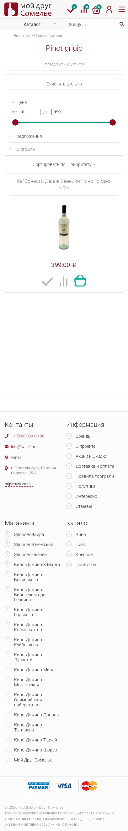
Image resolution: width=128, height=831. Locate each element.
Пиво (81, 544)
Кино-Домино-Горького (28, 612)
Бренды (84, 436)
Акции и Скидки (91, 456)
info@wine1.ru (23, 446)
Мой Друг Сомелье (33, 759)
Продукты (86, 564)
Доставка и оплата (95, 466)
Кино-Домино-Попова (36, 714)
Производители (48, 36)
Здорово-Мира (29, 534)
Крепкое (84, 554)
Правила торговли (95, 476)
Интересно (86, 496)
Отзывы (84, 506)
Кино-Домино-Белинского (28, 577)
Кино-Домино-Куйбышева (28, 642)
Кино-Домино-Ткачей (35, 739)
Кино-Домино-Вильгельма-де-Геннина (30, 594)
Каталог (32, 24)
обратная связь (19, 484)
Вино (81, 534)
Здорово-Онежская (33, 544)
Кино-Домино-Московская (28, 682)
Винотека (22, 36)
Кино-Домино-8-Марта (37, 564)
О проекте (85, 446)
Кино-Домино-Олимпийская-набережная (28, 699)
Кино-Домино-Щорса (35, 749)
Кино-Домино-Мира (34, 669)
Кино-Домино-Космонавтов (28, 627)
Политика (86, 486)
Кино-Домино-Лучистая (28, 657)
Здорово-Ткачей (30, 554)
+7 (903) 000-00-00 (27, 436)
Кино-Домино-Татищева (28, 727)
